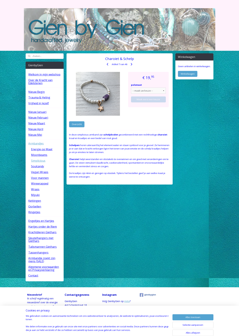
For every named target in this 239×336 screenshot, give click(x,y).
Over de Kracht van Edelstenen (40, 81)
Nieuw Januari (37, 112)
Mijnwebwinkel (156, 330)
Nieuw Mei (35, 135)
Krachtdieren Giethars (42, 232)
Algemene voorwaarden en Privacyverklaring (43, 268)
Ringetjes (34, 212)
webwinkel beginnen (126, 330)
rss (113, 330)
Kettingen (34, 201)
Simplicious (38, 161)
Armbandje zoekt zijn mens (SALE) (41, 259)
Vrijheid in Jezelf (38, 103)
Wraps (35, 189)
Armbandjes (36, 143)
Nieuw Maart (36, 123)
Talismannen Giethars (42, 247)
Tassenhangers (38, 252)
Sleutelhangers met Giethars (40, 239)
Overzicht (77, 124)
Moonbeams (39, 155)
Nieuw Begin (36, 92)
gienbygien (148, 295)
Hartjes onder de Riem (42, 226)
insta (127, 301)
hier (46, 313)
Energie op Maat (41, 149)
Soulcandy (37, 166)
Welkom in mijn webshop (44, 74)
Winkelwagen (188, 73)
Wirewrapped (39, 183)
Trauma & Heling (39, 97)
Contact (33, 275)
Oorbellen (34, 206)
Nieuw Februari (38, 117)
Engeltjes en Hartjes (41, 221)
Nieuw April (35, 129)
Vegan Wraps (39, 172)
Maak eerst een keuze (148, 99)
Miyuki (35, 195)
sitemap (106, 330)
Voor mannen (40, 178)
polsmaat (136, 84)
